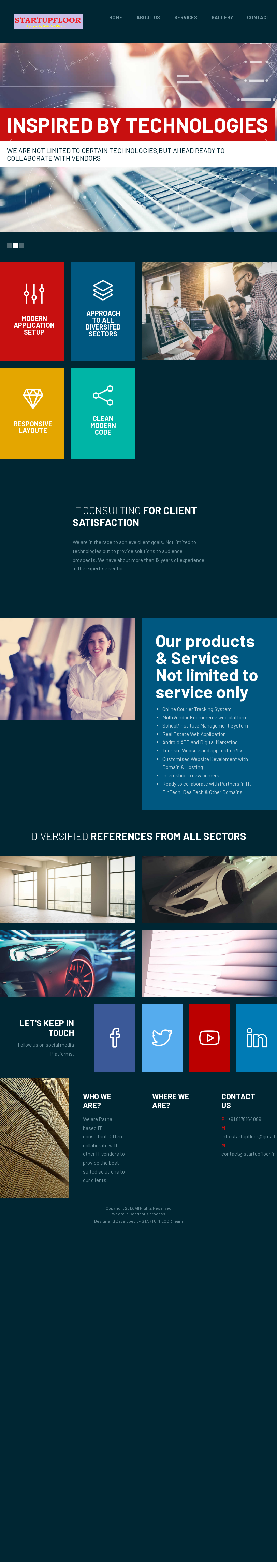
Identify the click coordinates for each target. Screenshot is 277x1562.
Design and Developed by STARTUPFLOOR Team (138, 1221)
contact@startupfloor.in (248, 1154)
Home (115, 17)
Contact (258, 17)
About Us (148, 17)
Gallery (222, 17)
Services (185, 17)
